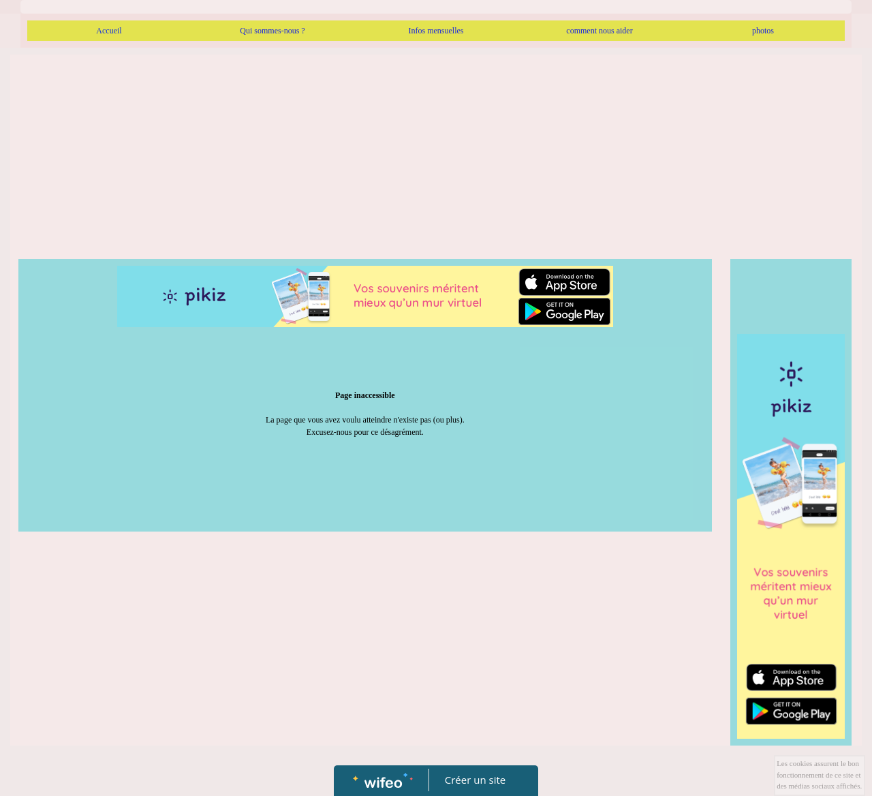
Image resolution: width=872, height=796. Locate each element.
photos (763, 30)
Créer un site (475, 779)
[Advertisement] (436, 156)
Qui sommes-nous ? (272, 30)
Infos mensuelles (436, 30)
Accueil (108, 30)
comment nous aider (599, 30)
